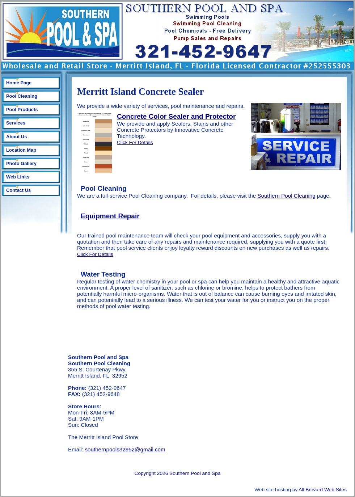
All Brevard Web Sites (323, 489)
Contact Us (18, 190)
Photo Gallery (21, 163)
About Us (16, 136)
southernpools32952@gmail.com (125, 449)
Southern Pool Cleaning (286, 196)
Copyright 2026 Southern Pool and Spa (178, 473)
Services (15, 123)
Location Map (21, 150)
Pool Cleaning (21, 96)
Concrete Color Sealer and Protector (176, 116)
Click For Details (135, 142)
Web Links (17, 177)
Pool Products (22, 109)
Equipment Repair (110, 216)
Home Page (18, 82)
